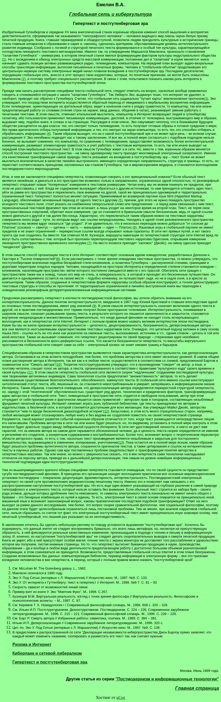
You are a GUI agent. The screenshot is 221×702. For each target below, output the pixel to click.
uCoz (120, 697)
